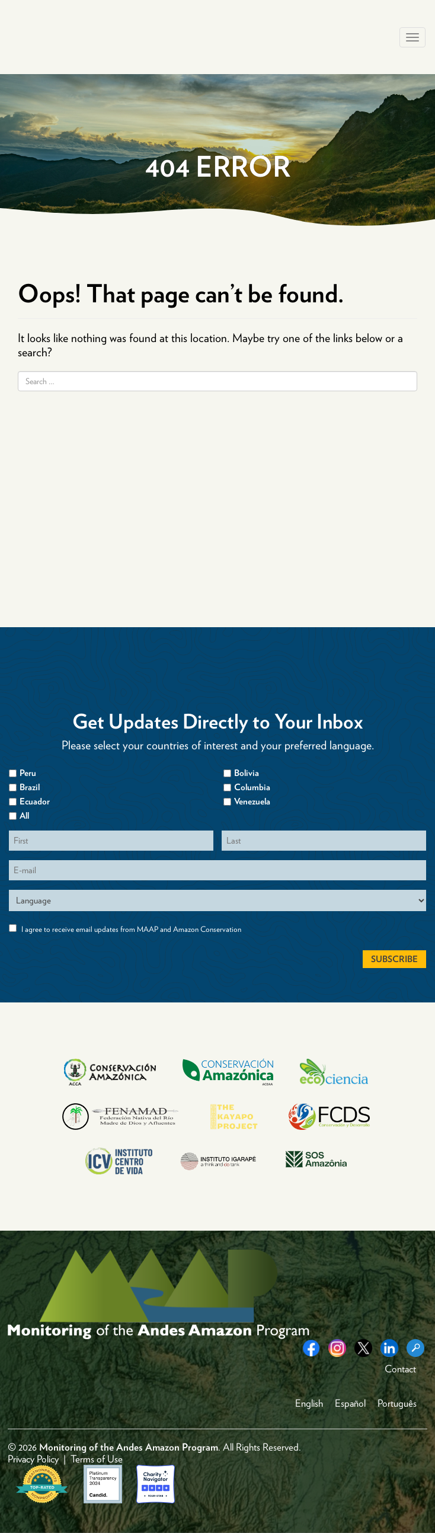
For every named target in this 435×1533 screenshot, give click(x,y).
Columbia (252, 787)
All (24, 815)
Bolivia (246, 773)
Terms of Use (97, 1459)
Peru (28, 773)
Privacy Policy (33, 1459)
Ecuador (35, 801)
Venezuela (252, 801)
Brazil (30, 787)
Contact (400, 1369)
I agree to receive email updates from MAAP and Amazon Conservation (131, 929)
